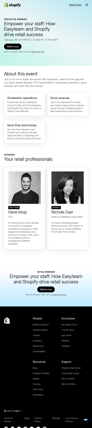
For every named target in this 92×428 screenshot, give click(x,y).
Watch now (13, 46)
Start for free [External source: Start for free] (75, 4)
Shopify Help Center (71, 368)
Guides (36, 378)
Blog (35, 368)
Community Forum (70, 373)
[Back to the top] (7, 320)
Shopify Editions (40, 330)
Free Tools (38, 389)
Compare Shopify (41, 373)
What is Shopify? (41, 324)
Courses (37, 384)
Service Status (68, 384)
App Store (66, 335)
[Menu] (87, 5)
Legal (26, 418)
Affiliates (65, 346)
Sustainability (39, 351)
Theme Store (67, 330)
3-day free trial (37, 52)
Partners (65, 340)
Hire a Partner (68, 378)
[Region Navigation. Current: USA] (13, 411)
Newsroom (38, 346)
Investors (37, 340)
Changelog (38, 394)
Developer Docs (69, 324)
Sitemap (56, 418)
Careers (36, 335)
